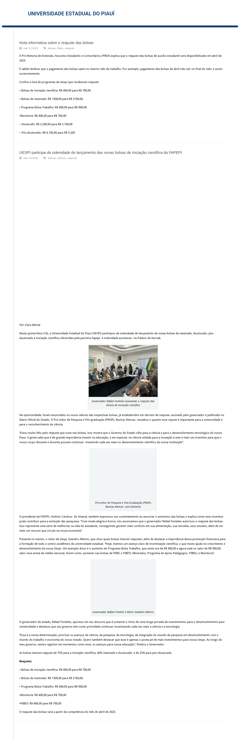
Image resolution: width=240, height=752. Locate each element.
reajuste (69, 48)
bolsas (52, 48)
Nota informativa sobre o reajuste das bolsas (56, 43)
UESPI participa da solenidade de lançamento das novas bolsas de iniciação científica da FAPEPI (100, 152)
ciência (62, 158)
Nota (60, 48)
